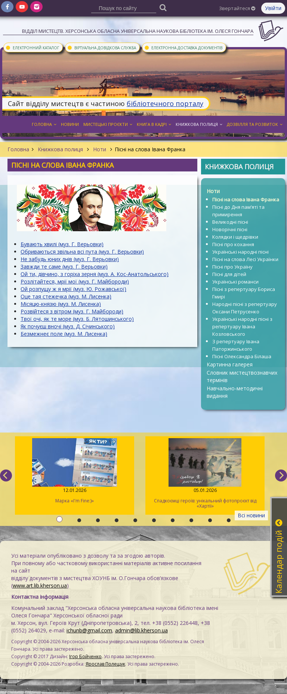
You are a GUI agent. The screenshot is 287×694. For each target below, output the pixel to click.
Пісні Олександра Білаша (241, 356)
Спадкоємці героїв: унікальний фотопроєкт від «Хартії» (205, 473)
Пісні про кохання (233, 244)
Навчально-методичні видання (235, 392)
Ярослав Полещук (105, 664)
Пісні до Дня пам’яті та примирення (238, 211)
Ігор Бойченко (85, 656)
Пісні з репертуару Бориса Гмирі (243, 293)
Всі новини (251, 515)
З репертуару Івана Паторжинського (235, 345)
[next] (281, 475)
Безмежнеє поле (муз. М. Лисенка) (64, 333)
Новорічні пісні (229, 229)
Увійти (273, 8)
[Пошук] (163, 7)
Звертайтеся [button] (237, 8)
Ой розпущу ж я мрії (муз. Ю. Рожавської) (73, 288)
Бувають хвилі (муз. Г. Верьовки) (62, 244)
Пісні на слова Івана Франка (245, 199)
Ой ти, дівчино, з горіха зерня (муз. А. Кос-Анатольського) (95, 274)
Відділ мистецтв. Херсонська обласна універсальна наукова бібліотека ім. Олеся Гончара (137, 31)
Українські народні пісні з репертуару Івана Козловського (242, 326)
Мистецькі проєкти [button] (107, 124)
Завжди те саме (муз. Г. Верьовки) (64, 266)
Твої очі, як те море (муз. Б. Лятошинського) (77, 318)
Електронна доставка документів (183, 47)
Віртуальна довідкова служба (101, 47)
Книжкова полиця (60, 149)
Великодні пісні (230, 222)
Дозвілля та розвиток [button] (255, 124)
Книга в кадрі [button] (154, 124)
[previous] (6, 475)
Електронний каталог (32, 47)
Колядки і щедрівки (235, 236)
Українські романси (235, 281)
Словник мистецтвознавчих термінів (242, 376)
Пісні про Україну (232, 266)
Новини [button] (70, 124)
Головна (18, 149)
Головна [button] (44, 124)
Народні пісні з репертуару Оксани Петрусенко (244, 308)
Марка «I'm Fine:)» (74, 471)
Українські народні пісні (240, 251)
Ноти (100, 149)
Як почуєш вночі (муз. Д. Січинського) (68, 326)
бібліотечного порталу (165, 103)
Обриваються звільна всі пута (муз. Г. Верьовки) (82, 251)
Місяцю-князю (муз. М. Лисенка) (61, 303)
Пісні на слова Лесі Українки (245, 259)
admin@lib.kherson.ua (141, 630)
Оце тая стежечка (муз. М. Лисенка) (66, 296)
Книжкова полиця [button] (199, 124)
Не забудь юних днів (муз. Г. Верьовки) (70, 259)
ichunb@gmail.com (89, 630)
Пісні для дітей (229, 274)
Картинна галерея (230, 364)
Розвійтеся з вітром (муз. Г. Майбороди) (72, 311)
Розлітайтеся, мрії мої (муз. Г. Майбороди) (75, 281)
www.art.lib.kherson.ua (40, 585)
